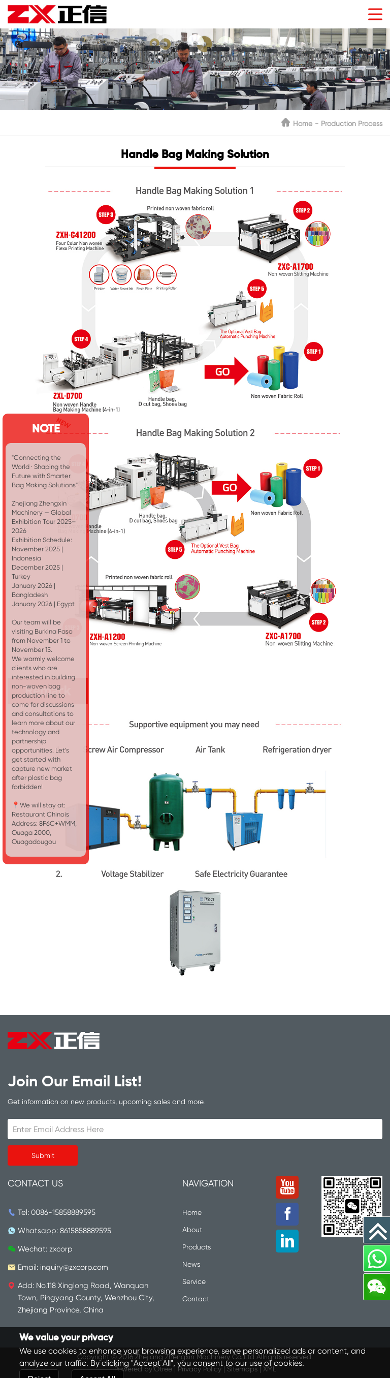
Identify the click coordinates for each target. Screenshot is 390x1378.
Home (302, 123)
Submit (42, 1155)
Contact (195, 1299)
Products (196, 1247)
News (191, 1264)
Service (194, 1281)
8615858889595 (85, 1230)
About (192, 1230)
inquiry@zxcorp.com (74, 1267)
